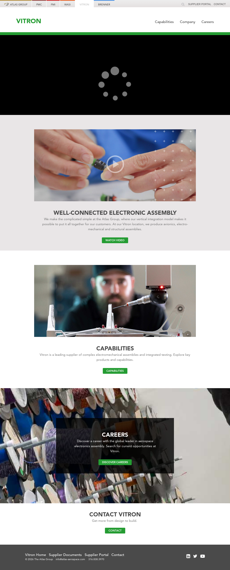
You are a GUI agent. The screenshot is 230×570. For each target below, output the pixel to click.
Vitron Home (35, 555)
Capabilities (165, 22)
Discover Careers (115, 462)
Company (188, 22)
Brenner (104, 4)
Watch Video (115, 240)
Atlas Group (15, 4)
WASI (67, 4)
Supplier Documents (65, 555)
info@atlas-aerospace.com (71, 559)
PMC (39, 4)
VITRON (28, 21)
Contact (220, 4)
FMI (53, 4)
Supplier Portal (199, 4)
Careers (207, 22)
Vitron (84, 4)
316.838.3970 (96, 559)
